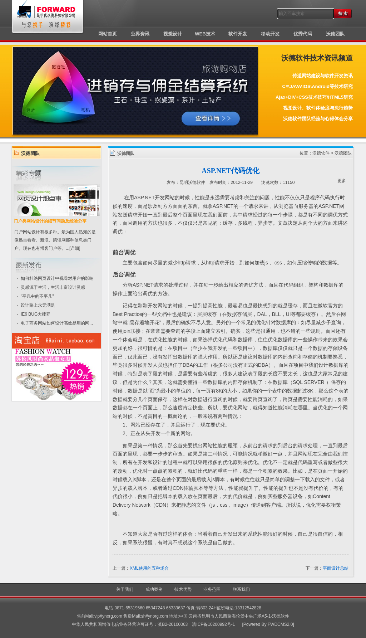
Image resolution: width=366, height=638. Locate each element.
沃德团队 (335, 33)
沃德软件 (321, 153)
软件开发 (237, 33)
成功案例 (154, 589)
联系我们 (241, 589)
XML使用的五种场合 (149, 568)
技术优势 (183, 589)
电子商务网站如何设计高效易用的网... (57, 323)
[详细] (74, 248)
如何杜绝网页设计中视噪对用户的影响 (57, 278)
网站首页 (107, 33)
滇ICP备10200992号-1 (213, 624)
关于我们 (124, 589)
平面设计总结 (335, 568)
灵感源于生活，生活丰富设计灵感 (53, 287)
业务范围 (212, 589)
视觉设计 (172, 33)
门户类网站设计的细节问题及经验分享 (50, 221)
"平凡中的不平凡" (37, 296)
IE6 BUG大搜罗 (35, 314)
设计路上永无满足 (38, 305)
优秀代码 (302, 33)
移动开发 (270, 33)
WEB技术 (205, 33)
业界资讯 (140, 33)
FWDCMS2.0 (280, 624)
